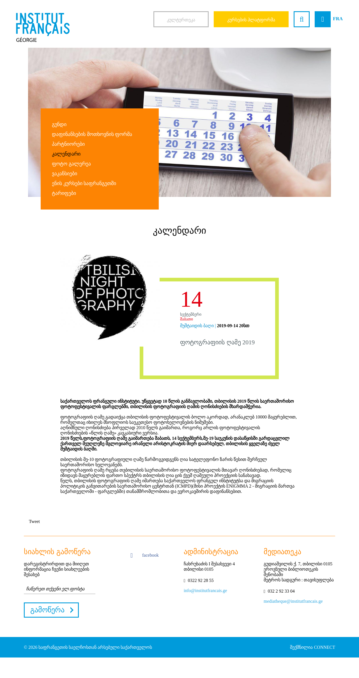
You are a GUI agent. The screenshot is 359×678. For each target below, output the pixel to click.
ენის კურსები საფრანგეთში (84, 183)
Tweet (34, 521)
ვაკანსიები (64, 173)
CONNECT (324, 647)
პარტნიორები (68, 144)
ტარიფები (64, 193)
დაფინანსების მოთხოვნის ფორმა (92, 134)
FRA (338, 18)
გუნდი (59, 124)
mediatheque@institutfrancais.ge (293, 601)
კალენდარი (66, 154)
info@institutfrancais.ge (205, 590)
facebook (144, 555)
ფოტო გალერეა (71, 164)
